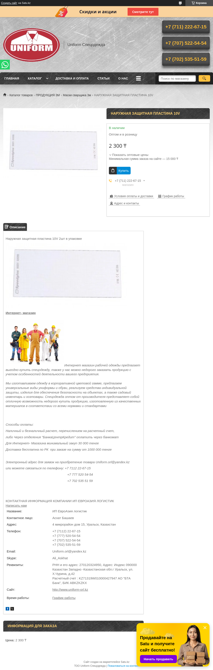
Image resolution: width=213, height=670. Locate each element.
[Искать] (204, 78)
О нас (123, 78)
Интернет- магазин (21, 313)
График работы (63, 598)
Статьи (103, 78)
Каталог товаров (21, 95)
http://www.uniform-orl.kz (70, 589)
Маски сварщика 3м (77, 95)
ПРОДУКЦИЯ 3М (48, 95)
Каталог (35, 78)
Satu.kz (125, 661)
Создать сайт (9, 3)
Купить (123, 170)
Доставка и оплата (72, 78)
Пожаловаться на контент (123, 665)
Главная (11, 78)
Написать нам (16, 505)
